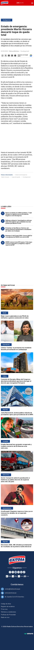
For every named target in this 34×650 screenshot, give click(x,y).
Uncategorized (6, 20)
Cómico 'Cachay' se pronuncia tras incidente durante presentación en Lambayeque (16, 348)
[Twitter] (13, 572)
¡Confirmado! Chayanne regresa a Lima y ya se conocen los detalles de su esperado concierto (17, 513)
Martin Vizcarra (5, 177)
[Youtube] (15, 572)
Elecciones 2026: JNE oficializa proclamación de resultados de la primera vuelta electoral (16, 545)
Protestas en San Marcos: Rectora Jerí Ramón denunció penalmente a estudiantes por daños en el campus (18, 229)
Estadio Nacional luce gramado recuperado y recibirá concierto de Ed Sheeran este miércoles (16, 446)
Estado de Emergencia (21, 174)
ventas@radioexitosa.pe (12, 589)
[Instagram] (18, 572)
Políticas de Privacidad (8, 615)
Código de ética (6, 604)
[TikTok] (24, 572)
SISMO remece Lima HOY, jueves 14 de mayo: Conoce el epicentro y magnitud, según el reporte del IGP (18, 243)
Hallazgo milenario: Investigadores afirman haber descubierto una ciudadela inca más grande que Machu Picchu (18, 222)
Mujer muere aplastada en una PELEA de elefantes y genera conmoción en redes (15, 317)
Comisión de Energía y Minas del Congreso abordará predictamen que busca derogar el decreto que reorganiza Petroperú (16, 381)
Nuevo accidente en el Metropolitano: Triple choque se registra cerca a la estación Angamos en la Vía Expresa (18, 214)
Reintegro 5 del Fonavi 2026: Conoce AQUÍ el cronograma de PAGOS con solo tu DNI (18, 236)
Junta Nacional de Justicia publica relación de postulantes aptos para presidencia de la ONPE (17, 413)
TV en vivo (4, 609)
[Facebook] (10, 572)
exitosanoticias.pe (10, 593)
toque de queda (16, 177)
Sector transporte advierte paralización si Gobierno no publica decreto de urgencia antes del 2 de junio (15, 479)
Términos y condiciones (8, 612)
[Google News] (21, 572)
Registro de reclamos (8, 606)
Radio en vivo (5, 617)
